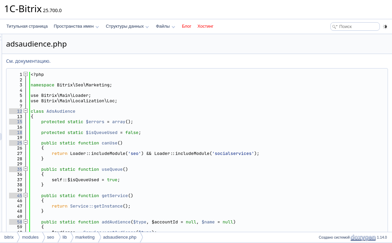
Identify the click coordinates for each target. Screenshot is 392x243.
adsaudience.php (120, 237)
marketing (85, 237)
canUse (194, 143)
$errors (179, 122)
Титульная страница (27, 26)
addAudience (200, 222)
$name (292, 222)
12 (100, 111)
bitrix (8, 237)
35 (100, 169)
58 (100, 222)
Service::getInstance (180, 206)
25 (100, 143)
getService (199, 195)
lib (65, 237)
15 (100, 122)
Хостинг (205, 26)
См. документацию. (112, 61)
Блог (186, 26)
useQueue (196, 169)
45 (100, 195)
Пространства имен (76, 26)
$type (224, 222)
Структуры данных (127, 26)
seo (50, 237)
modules (30, 237)
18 (100, 132)
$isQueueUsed (186, 132)
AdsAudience (145, 111)
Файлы (165, 26)
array (203, 122)
